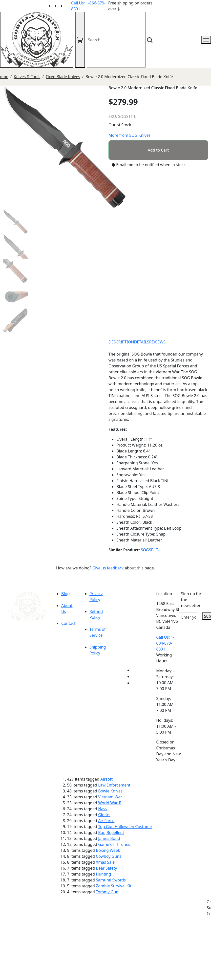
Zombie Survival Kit (113, 886)
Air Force (106, 820)
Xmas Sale (105, 862)
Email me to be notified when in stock (149, 164)
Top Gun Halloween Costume (125, 826)
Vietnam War (110, 797)
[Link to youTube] (135, 670)
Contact (68, 623)
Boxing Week (108, 850)
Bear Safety (106, 868)
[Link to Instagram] (68, 5)
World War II (109, 803)
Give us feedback (108, 568)
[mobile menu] (206, 40)
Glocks (104, 814)
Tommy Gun (107, 892)
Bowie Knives (110, 791)
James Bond (109, 838)
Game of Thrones (114, 844)
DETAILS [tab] (141, 342)
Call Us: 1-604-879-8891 (165, 643)
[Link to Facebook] (135, 676)
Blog (65, 593)
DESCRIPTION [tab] (121, 342)
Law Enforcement (114, 785)
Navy (102, 808)
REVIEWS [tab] (157, 342)
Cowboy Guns (108, 856)
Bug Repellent (111, 832)
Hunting (103, 874)
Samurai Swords (111, 880)
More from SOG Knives (129, 135)
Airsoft (106, 779)
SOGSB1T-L (151, 550)
